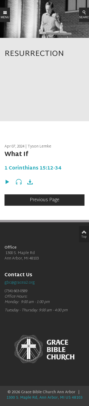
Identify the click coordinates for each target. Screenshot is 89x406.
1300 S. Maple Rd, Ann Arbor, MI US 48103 (44, 397)
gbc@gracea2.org (20, 282)
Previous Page (44, 200)
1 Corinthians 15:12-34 (33, 168)
